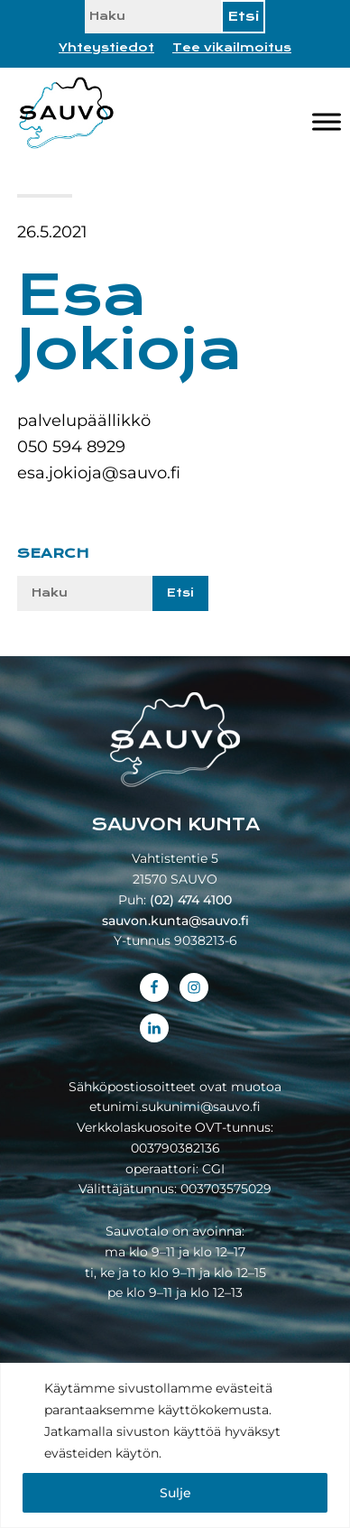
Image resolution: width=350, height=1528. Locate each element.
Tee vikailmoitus (231, 48)
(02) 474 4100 (191, 900)
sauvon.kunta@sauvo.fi (175, 920)
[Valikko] (326, 122)
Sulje (175, 1493)
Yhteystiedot (106, 48)
